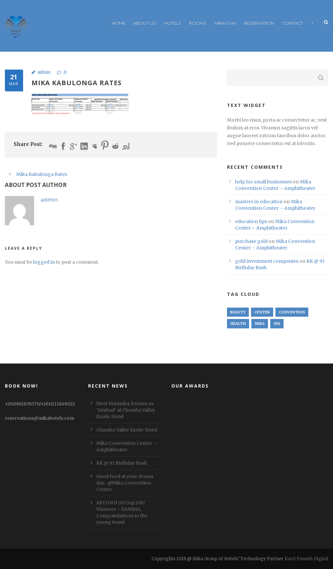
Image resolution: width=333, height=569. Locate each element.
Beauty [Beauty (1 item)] (238, 312)
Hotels (172, 23)
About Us (144, 23)
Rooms (197, 23)
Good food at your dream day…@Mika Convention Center (124, 482)
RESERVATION (259, 23)
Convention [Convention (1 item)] (292, 312)
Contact (292, 23)
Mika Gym (225, 23)
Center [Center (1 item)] (262, 312)
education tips (251, 221)
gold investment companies (266, 261)
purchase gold (251, 241)
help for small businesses (263, 182)
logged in (44, 262)
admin (44, 72)
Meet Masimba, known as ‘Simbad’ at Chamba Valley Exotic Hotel (125, 410)
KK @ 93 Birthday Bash (121, 463)
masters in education (259, 202)
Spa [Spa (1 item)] (276, 323)
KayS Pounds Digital (306, 559)
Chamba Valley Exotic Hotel (126, 430)
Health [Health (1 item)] (238, 323)
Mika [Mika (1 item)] (260, 323)
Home (119, 23)
